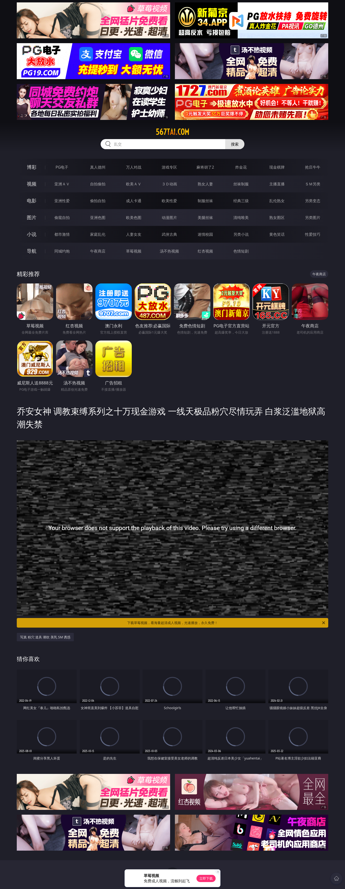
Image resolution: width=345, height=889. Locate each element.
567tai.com (172, 132)
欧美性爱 (169, 200)
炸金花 (241, 167)
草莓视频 (133, 251)
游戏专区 (169, 167)
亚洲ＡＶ (62, 184)
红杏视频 (205, 251)
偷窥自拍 (62, 217)
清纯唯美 (241, 217)
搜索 (235, 144)
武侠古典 (169, 234)
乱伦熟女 (277, 200)
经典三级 (241, 200)
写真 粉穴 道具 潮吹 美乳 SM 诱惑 (45, 637)
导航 (31, 251)
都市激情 (62, 234)
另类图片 (312, 217)
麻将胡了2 (205, 167)
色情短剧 (241, 251)
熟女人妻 (205, 184)
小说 (31, 234)
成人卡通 (133, 200)
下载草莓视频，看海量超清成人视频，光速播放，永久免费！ (226, 623)
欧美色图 (133, 217)
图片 (31, 217)
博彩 (31, 167)
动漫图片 (169, 217)
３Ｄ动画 (169, 184)
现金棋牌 (277, 167)
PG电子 (62, 167)
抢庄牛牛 (312, 167)
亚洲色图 (97, 217)
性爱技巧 (312, 234)
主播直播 (277, 184)
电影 (31, 200)
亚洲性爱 (62, 200)
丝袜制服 (241, 184)
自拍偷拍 (97, 184)
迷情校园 (205, 234)
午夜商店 (97, 251)
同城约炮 (62, 251)
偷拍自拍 (97, 200)
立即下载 (206, 878)
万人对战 (133, 167)
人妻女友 (133, 234)
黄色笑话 (277, 234)
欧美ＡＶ (133, 184)
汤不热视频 (169, 251)
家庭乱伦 (97, 234)
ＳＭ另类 (312, 184)
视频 (31, 184)
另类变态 (312, 200)
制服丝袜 (205, 200)
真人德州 (97, 167)
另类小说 (241, 234)
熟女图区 (277, 217)
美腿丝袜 (205, 217)
